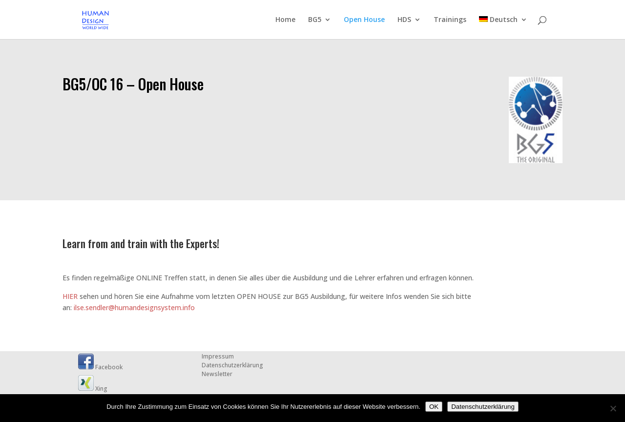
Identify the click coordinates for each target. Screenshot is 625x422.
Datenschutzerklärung (232, 365)
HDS (404, 20)
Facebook (100, 367)
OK (433, 406)
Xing (92, 388)
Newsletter (217, 374)
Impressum (218, 356)
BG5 (314, 20)
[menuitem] (503, 27)
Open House (364, 20)
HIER (70, 296)
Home (285, 20)
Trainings (450, 20)
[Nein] (613, 408)
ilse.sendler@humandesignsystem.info (134, 307)
